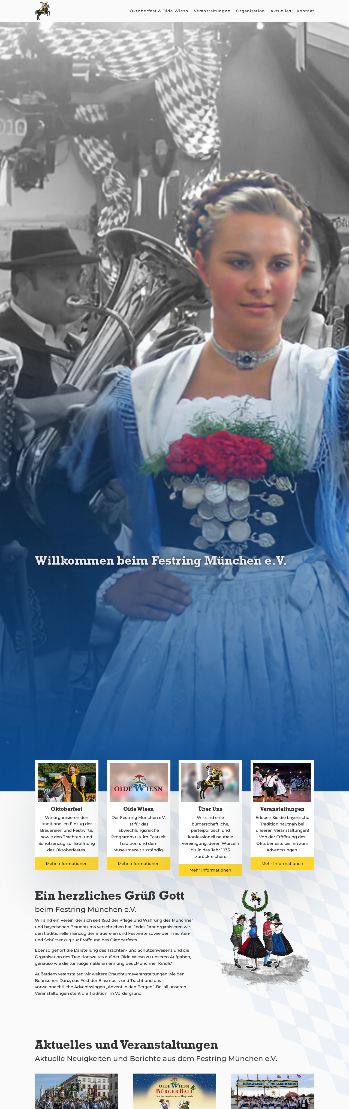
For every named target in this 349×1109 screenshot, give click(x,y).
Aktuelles (280, 10)
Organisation (250, 10)
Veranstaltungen (212, 10)
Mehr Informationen (67, 863)
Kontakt (305, 10)
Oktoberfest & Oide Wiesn (159, 10)
